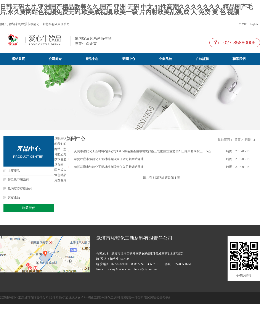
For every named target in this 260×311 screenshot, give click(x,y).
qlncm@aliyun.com (145, 269)
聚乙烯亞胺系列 (18, 179)
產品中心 (91, 59)
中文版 (242, 24)
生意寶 (122, 297)
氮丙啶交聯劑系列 (20, 188)
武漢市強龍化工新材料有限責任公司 (45, 24)
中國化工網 (92, 297)
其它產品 (14, 197)
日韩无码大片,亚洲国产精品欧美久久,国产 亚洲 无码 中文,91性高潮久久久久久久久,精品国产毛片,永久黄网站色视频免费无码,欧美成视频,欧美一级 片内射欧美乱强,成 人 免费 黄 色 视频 (126, 9)
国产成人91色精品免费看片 (60, 175)
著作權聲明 (135, 297)
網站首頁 (18, 59)
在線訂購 (202, 59)
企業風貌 (165, 59)
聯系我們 (239, 59)
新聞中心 (128, 59)
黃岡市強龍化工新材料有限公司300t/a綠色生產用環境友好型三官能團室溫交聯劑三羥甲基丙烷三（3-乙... (143, 151)
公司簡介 (55, 59)
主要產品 (14, 170)
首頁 (237, 139)
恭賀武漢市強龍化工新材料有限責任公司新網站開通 (109, 159)
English (253, 24)
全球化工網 (109, 297)
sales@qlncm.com (119, 269)
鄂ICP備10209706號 (157, 297)
